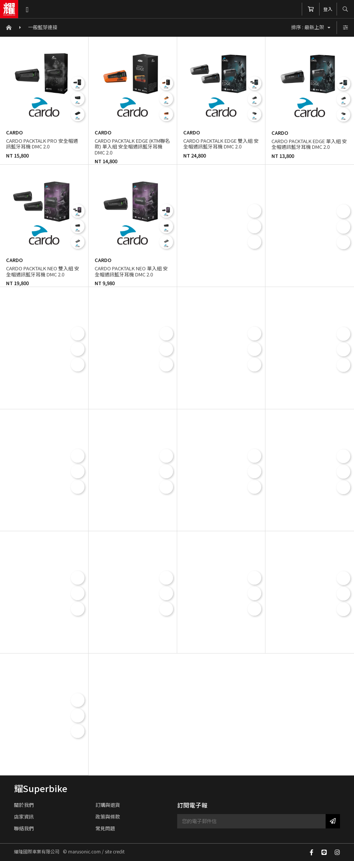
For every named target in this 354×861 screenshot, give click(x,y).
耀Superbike (40, 788)
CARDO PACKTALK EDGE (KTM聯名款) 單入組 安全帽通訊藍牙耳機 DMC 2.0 (132, 146)
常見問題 (105, 828)
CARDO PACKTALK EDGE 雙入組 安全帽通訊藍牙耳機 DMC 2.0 (221, 143)
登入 (327, 9)
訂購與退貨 (107, 804)
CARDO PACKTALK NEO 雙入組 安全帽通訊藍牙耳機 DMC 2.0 (42, 271)
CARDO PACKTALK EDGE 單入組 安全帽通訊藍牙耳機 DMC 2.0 (309, 144)
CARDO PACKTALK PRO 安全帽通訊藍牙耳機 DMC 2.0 (42, 143)
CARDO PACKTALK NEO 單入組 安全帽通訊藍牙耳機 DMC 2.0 (131, 271)
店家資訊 (24, 816)
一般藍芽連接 (43, 27)
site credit (115, 851)
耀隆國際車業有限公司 (9, 9)
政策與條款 (107, 816)
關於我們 (24, 804)
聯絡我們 (24, 828)
